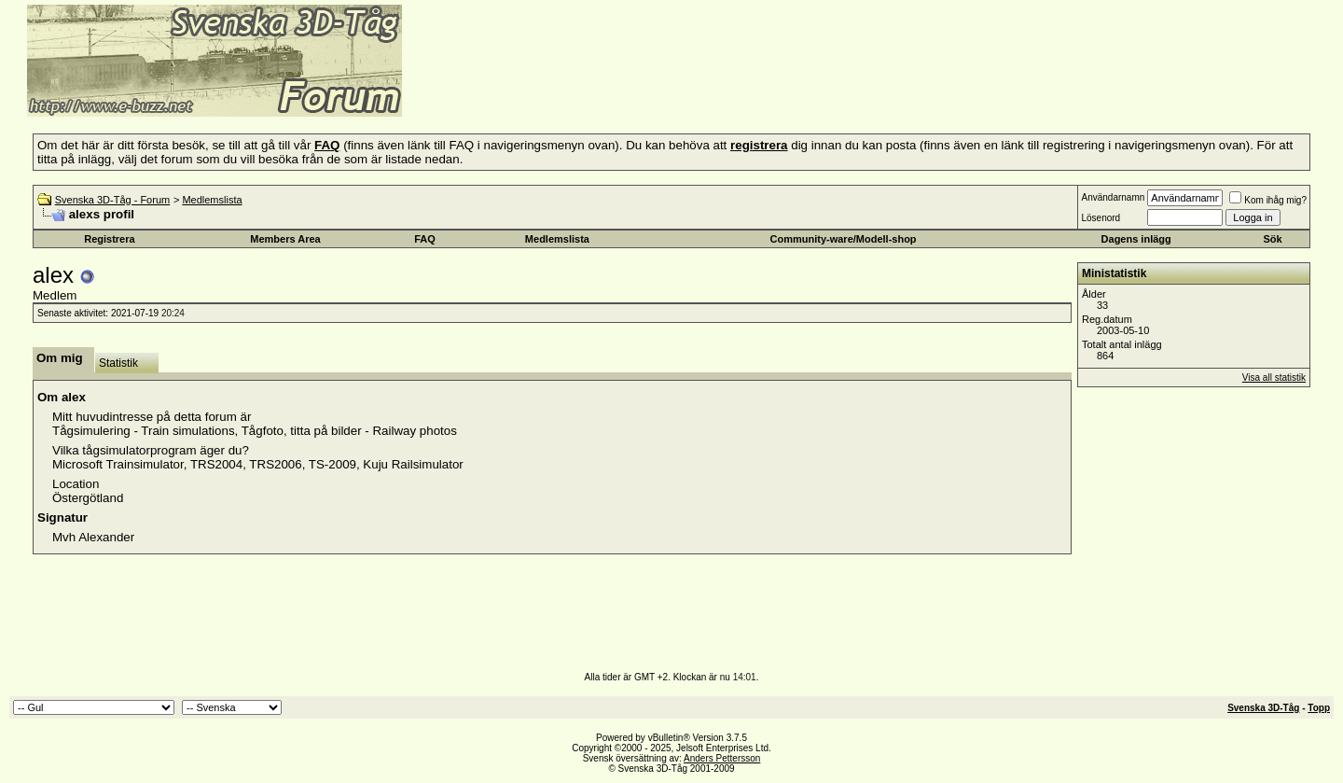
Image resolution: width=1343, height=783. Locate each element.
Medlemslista (212, 199)
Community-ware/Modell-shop (843, 239)
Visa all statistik (1274, 377)
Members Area (285, 239)
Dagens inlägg (1136, 239)
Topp (1319, 708)
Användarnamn (1112, 197)
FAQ (425, 239)
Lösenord (1100, 218)
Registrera (109, 239)
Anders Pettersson (722, 758)
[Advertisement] (630, 89)
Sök (1272, 239)
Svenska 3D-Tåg (1263, 708)
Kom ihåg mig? (1268, 200)
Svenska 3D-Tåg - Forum (112, 199)
